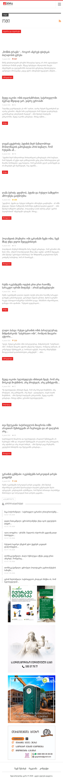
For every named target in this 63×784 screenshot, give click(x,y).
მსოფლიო (6, 218)
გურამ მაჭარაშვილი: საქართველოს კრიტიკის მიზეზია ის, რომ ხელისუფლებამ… (30, 580)
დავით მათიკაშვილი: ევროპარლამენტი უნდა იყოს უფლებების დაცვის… (30, 522)
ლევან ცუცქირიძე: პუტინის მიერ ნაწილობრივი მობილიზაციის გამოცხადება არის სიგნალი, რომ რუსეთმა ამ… (27, 147)
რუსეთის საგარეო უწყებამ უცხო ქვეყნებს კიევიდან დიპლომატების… (25, 545)
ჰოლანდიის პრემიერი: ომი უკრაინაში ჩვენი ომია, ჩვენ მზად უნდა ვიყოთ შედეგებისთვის (30, 240)
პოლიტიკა (6, 404)
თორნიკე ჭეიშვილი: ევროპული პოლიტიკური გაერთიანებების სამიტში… (30, 569)
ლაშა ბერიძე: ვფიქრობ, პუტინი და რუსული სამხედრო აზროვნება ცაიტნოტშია (30, 194)
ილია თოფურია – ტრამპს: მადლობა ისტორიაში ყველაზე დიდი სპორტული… (30, 534)
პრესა (5, 123)
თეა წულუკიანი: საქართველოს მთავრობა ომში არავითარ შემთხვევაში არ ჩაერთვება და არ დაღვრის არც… (30, 428)
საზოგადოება (7, 77)
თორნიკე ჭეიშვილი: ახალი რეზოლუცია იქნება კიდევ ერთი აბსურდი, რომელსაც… (28, 557)
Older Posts (8, 499)
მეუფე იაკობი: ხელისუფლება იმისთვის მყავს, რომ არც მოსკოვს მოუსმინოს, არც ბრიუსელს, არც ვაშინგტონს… (31, 380)
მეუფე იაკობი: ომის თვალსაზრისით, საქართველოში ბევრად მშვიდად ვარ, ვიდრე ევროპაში (29, 99)
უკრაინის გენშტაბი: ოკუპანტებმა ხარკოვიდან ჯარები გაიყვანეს (29, 475)
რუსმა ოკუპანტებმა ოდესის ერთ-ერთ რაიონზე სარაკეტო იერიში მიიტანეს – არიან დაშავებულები (28, 286)
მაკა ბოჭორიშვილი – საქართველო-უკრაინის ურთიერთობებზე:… (31, 511)
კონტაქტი (44, 768)
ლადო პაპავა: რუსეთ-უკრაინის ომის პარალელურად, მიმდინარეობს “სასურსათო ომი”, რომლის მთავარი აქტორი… (30, 333)
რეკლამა (33, 768)
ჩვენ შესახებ (20, 768)
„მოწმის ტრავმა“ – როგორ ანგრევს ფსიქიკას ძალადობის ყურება (25, 53)
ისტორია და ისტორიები (11, 31)
